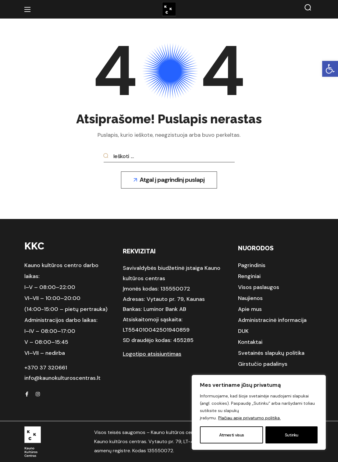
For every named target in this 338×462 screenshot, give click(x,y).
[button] (330, 69)
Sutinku (291, 435)
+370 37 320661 (45, 367)
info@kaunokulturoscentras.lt (62, 378)
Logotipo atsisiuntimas (152, 354)
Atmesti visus (231, 435)
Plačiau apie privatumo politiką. (249, 418)
